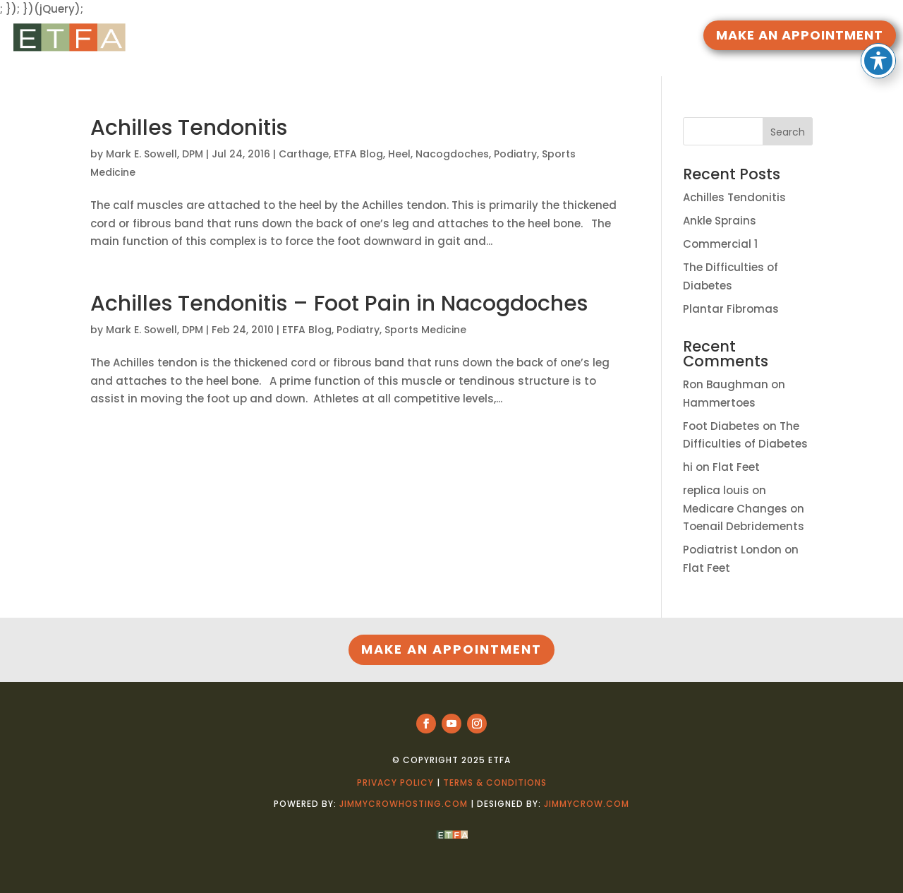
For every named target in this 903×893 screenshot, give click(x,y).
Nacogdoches (452, 154)
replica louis (716, 490)
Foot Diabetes (721, 426)
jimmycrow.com (586, 804)
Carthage (304, 154)
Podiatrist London (732, 549)
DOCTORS (465, 37)
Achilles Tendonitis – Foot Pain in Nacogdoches (339, 303)
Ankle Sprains (719, 220)
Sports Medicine (425, 330)
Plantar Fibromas (731, 308)
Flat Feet (736, 467)
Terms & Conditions (495, 783)
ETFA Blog (358, 154)
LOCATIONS (546, 37)
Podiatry (515, 154)
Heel (399, 154)
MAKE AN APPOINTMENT (799, 35)
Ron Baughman (725, 384)
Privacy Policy (395, 783)
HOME (329, 37)
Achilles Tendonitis (188, 128)
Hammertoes (719, 402)
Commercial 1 (720, 243)
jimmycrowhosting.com (403, 804)
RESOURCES (385, 37)
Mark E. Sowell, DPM (154, 154)
